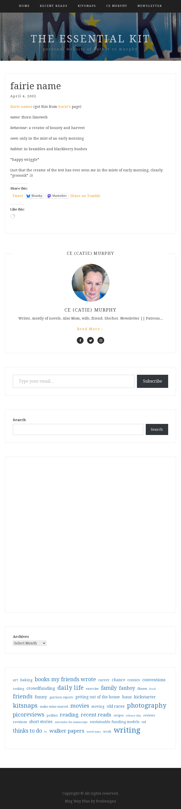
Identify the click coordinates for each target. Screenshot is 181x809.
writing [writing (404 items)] (127, 730)
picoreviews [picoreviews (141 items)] (28, 714)
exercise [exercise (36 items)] (92, 689)
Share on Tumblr (85, 196)
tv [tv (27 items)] (45, 731)
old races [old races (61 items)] (116, 706)
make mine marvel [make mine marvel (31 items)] (54, 706)
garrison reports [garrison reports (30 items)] (61, 697)
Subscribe (152, 381)
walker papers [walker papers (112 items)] (66, 731)
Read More (90, 329)
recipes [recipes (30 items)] (119, 715)
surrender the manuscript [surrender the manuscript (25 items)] (71, 722)
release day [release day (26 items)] (133, 715)
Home (24, 6)
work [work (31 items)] (107, 731)
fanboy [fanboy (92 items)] (127, 688)
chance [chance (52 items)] (118, 680)
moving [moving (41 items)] (97, 706)
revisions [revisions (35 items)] (20, 722)
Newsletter (149, 6)
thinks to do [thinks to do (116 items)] (27, 731)
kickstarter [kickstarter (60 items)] (145, 697)
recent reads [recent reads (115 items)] (96, 715)
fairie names (21, 107)
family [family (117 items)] (109, 688)
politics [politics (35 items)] (52, 715)
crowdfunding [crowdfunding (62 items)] (40, 688)
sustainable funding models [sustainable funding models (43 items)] (114, 722)
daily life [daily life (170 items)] (70, 687)
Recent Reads (54, 6)
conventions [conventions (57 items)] (153, 679)
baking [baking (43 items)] (26, 680)
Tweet (17, 196)
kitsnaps (87, 6)
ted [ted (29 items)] (144, 722)
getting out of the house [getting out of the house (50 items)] (97, 697)
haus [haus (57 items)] (127, 697)
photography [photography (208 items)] (146, 705)
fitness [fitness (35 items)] (142, 689)
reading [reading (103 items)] (69, 715)
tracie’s (64, 107)
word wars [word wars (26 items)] (94, 731)
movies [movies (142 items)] (79, 705)
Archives (21, 637)
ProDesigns (106, 801)
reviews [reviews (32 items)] (149, 715)
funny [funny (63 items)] (41, 696)
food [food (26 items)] (152, 689)
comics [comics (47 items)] (133, 680)
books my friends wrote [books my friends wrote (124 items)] (65, 679)
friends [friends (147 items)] (22, 696)
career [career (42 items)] (104, 680)
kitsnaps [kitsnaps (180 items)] (25, 705)
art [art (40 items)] (15, 680)
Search (19, 420)
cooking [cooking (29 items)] (18, 689)
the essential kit (90, 39)
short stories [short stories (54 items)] (40, 721)
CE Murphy (116, 6)
